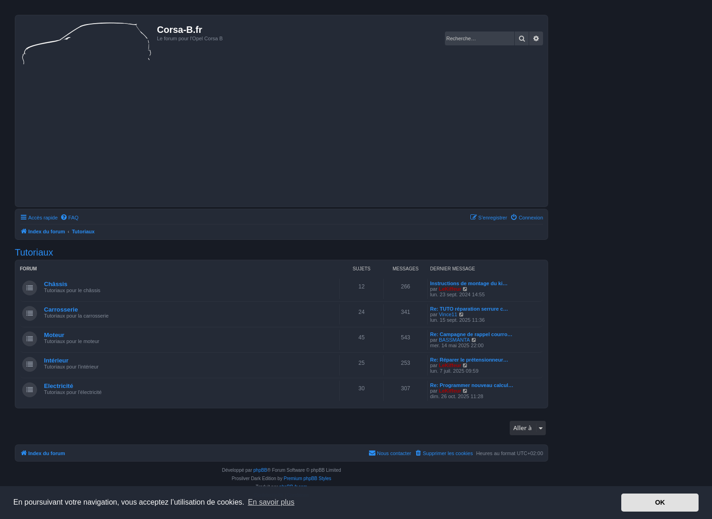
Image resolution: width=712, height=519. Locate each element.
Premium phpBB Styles (307, 478)
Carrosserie (61, 309)
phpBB (260, 470)
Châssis (56, 284)
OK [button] (660, 502)
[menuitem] (69, 217)
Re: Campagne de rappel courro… (471, 334)
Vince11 (448, 314)
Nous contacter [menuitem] (389, 453)
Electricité (58, 385)
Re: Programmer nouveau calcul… (471, 385)
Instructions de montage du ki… (468, 283)
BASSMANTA (454, 340)
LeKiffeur (450, 289)
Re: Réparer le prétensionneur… (469, 360)
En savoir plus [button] (271, 502)
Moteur (54, 334)
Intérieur (56, 360)
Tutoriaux (34, 252)
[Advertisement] (281, 135)
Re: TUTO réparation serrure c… (469, 309)
